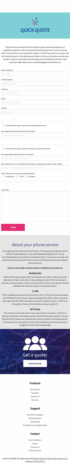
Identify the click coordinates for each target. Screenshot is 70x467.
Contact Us (35, 444)
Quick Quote (35, 360)
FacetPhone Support (35, 412)
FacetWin (35, 390)
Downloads (35, 419)
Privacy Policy (39, 458)
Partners (35, 397)
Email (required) (35, 79)
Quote (35, 440)
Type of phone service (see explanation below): (18, 171)
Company (35, 88)
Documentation (35, 415)
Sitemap (28, 458)
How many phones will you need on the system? (35, 131)
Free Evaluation (35, 437)
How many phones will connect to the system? (35, 154)
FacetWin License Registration (35, 422)
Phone (35, 98)
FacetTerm (35, 393)
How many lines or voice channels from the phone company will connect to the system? (35, 163)
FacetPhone (35, 386)
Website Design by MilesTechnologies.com (49, 455)
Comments (35, 202)
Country (35, 107)
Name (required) (35, 69)
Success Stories (35, 447)
